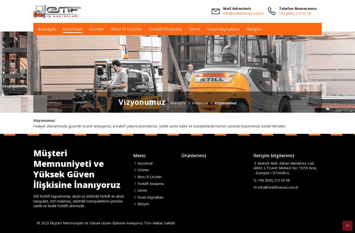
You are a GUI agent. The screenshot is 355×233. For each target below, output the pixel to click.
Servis (194, 29)
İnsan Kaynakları (223, 29)
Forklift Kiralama (165, 29)
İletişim (254, 29)
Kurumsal (72, 29)
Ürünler (96, 29)
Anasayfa (46, 29)
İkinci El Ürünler (126, 29)
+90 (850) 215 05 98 (295, 13)
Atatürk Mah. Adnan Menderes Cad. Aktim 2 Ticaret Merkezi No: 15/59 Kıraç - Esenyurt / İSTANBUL (285, 168)
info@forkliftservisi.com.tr (243, 13)
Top (348, 226)
